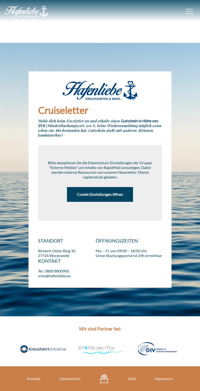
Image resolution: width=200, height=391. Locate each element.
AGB (132, 378)
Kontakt (34, 378)
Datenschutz (70, 378)
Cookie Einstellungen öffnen (100, 194)
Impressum (164, 378)
